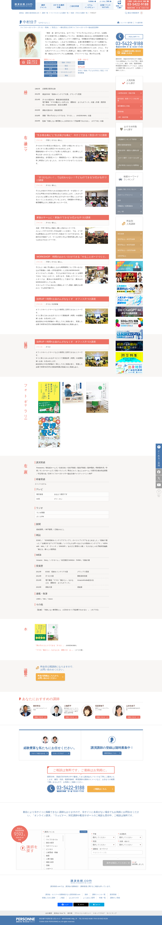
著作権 (69, 913)
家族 (66, 75)
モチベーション (52, 846)
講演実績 (113, 894)
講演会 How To (59, 913)
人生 (50, 75)
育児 (66, 69)
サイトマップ (112, 913)
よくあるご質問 (104, 1)
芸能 (47, 865)
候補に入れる (39, 717)
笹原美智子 (99, 706)
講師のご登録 (115, 898)
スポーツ (49, 869)
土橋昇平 (67, 706)
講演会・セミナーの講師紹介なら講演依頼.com (62, 894)
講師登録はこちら (110, 753)
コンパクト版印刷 (126, 23)
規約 (86, 894)
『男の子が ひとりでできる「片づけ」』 (50, 645)
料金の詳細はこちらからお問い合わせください (48, 677)
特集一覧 (102, 898)
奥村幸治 (36, 706)
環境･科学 (50, 862)
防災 (66, 66)
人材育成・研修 (50, 72)
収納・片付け (66, 62)
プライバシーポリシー (83, 913)
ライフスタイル (50, 62)
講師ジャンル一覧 (98, 894)
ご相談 (62, 898)
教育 (50, 69)
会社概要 (48, 913)
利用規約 (91, 1)
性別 (94, 841)
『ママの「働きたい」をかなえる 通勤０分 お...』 (54, 650)
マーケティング (66, 72)
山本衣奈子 (130, 706)
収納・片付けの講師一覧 (79, 13)
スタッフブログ (58, 753)
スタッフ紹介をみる (38, 753)
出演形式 (123, 834)
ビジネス (49, 849)
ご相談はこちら (100, 789)
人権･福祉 (50, 859)
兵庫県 (81, 63)
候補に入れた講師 (48, 898)
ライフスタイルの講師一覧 (59, 13)
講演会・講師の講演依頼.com (29, 13)
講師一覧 (45, 13)
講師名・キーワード (100, 849)
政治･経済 (50, 843)
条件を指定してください (117, 863)
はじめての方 (74, 898)
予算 (94, 834)
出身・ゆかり (124, 841)
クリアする (83, 831)
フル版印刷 (139, 23)
